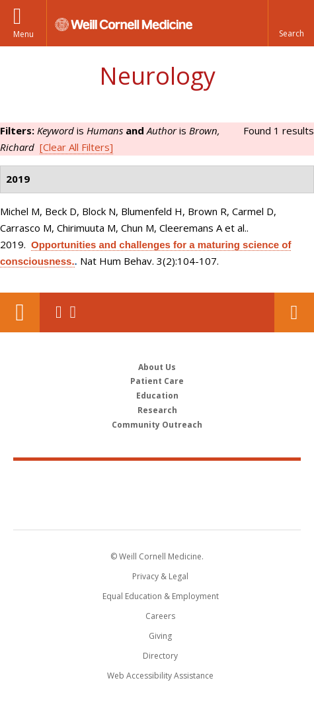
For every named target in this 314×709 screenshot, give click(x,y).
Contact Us (294, 312)
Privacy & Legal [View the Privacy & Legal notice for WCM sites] (160, 576)
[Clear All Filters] (76, 147)
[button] (291, 23)
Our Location (20, 312)
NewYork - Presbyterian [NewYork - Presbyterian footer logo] (157, 508)
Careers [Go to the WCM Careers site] (160, 616)
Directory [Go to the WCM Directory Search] (160, 655)
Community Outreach (157, 424)
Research (157, 410)
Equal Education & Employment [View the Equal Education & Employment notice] (160, 596)
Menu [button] (23, 34)
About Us (157, 367)
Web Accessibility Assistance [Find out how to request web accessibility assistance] (160, 675)
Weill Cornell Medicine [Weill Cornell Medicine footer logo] (157, 481)
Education (157, 395)
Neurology (157, 76)
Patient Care (157, 381)
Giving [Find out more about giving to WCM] (160, 635)
